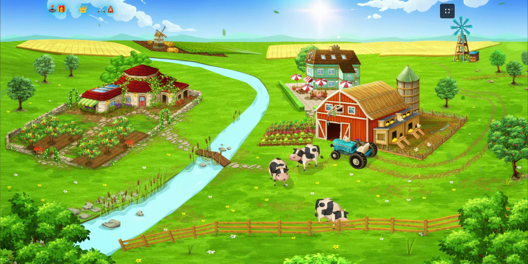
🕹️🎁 (57, 9)
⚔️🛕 (106, 9)
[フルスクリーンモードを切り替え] (447, 11)
